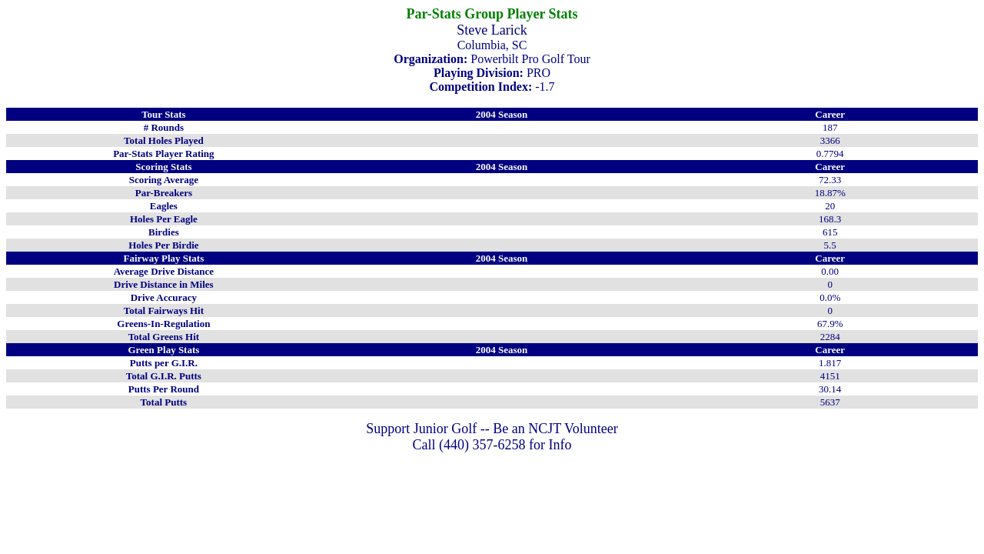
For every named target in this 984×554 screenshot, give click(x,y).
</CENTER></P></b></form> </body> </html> (492, 450)
